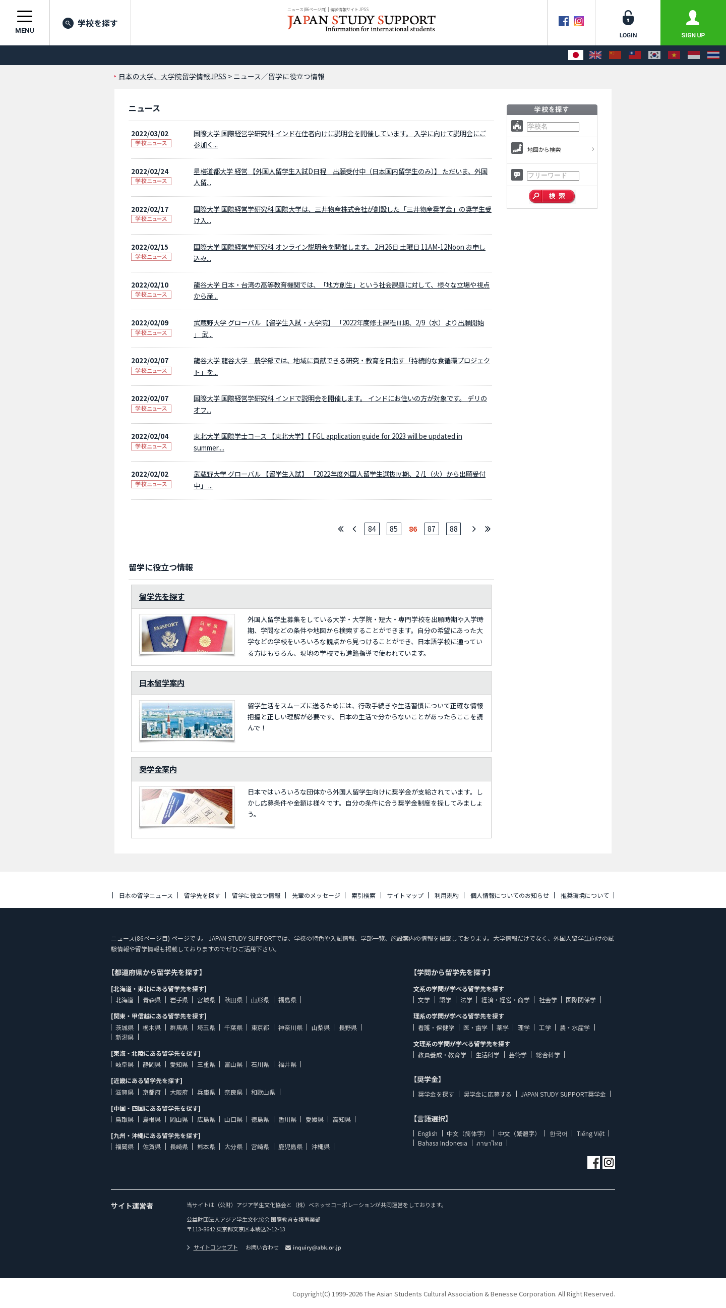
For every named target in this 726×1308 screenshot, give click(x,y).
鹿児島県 (290, 1146)
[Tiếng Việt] (674, 55)
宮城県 (206, 999)
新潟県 (124, 1037)
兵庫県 (206, 1092)
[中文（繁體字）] (634, 55)
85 (394, 529)
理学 (524, 1027)
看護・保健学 (436, 1027)
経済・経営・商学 (505, 999)
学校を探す (90, 23)
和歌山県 (263, 1092)
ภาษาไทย (489, 1143)
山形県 (260, 999)
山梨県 (321, 1027)
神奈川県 (290, 1027)
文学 (424, 999)
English (428, 1133)
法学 (466, 999)
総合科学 (548, 1054)
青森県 (152, 999)
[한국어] (654, 55)
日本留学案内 (162, 682)
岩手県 (179, 999)
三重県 (206, 1064)
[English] (595, 55)
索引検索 (363, 895)
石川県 (260, 1064)
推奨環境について (585, 895)
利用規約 (447, 895)
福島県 (287, 999)
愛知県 (179, 1064)
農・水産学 (575, 1027)
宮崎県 (260, 1146)
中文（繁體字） (519, 1133)
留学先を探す (162, 596)
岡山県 (179, 1119)
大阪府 (179, 1092)
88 (454, 529)
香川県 (287, 1119)
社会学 (548, 999)
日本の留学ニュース (146, 895)
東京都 (260, 1027)
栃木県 (152, 1027)
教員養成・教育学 (442, 1054)
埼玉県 (206, 1027)
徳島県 (260, 1119)
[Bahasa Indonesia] (693, 55)
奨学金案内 (158, 768)
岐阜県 (124, 1064)
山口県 (233, 1119)
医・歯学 (475, 1027)
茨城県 (124, 1027)
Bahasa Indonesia (442, 1143)
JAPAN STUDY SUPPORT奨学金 (563, 1094)
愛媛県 (315, 1119)
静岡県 (152, 1064)
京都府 (152, 1092)
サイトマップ (405, 895)
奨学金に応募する (487, 1094)
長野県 (348, 1027)
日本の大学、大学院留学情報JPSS (172, 76)
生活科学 (487, 1054)
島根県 (152, 1119)
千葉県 (233, 1027)
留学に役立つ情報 (256, 895)
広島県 (206, 1119)
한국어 (559, 1133)
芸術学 (518, 1054)
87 (432, 529)
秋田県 (233, 999)
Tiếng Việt (590, 1133)
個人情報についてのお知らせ (509, 895)
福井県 (287, 1064)
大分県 (233, 1146)
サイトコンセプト (212, 1247)
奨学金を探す (436, 1094)
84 (372, 529)
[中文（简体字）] (615, 55)
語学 (445, 999)
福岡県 (124, 1146)
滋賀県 (124, 1092)
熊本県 (206, 1146)
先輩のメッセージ (316, 895)
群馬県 (179, 1027)
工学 (545, 1027)
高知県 (342, 1119)
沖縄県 (321, 1146)
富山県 (233, 1064)
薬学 (503, 1027)
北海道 (124, 999)
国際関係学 (581, 999)
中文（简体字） (468, 1133)
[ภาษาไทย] (713, 55)
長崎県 (179, 1146)
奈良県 (233, 1092)
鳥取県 (124, 1119)
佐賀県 (152, 1146)
